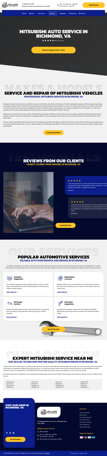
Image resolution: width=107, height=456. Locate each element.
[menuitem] (24, 13)
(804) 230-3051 (29, 4)
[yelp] (10, 433)
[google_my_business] (13, 433)
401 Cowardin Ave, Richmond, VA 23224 (37, 6)
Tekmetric (47, 453)
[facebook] (6, 433)
